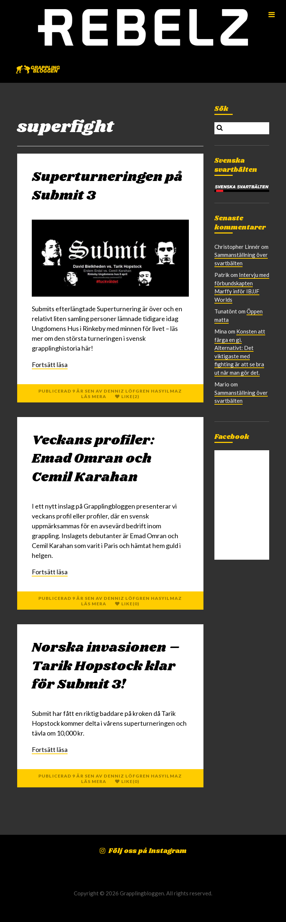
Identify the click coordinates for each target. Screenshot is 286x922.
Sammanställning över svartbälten (241, 396)
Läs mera (94, 396)
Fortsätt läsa (50, 364)
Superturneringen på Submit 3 (107, 186)
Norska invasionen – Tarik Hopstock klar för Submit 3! (106, 666)
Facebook (231, 437)
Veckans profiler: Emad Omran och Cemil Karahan (93, 459)
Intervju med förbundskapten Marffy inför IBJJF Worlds (241, 287)
